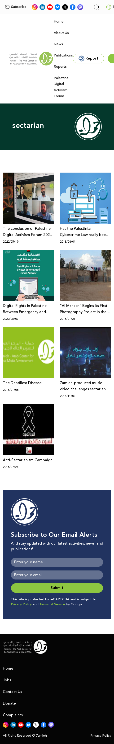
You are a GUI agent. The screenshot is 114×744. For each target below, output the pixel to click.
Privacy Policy (21, 604)
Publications (63, 55)
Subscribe (15, 6)
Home (59, 21)
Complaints (13, 715)
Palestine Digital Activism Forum (61, 87)
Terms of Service (52, 604)
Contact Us (12, 692)
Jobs (7, 680)
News (58, 44)
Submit (57, 588)
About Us (61, 33)
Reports (60, 66)
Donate (9, 703)
